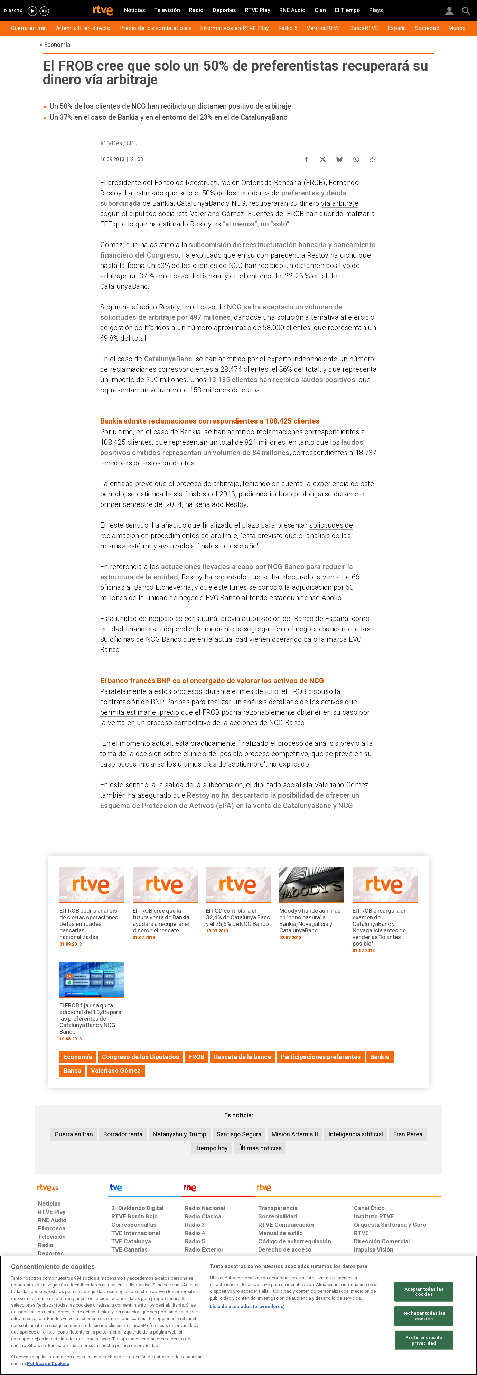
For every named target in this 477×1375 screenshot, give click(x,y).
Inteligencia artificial (355, 1134)
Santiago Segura (239, 1134)
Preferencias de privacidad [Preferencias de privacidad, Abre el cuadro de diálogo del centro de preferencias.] (423, 1340)
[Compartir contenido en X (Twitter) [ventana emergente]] (323, 157)
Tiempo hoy (211, 1148)
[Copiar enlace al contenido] (372, 157)
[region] (238, 1315)
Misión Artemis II (295, 1134)
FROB (314, 182)
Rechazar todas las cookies (423, 1316)
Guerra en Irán (74, 1134)
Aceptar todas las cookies (423, 1291)
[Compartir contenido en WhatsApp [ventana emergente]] (356, 157)
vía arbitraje (339, 203)
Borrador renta (122, 1134)
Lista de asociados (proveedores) (247, 1306)
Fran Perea (407, 1134)
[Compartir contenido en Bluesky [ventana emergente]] (339, 157)
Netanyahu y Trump (179, 1134)
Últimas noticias (260, 1148)
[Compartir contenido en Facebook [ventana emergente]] (306, 157)
